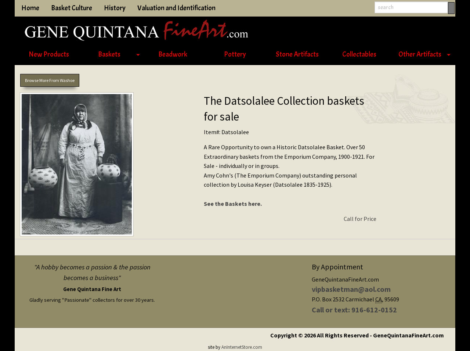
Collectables (359, 54)
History (115, 8)
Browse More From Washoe (50, 80)
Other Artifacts (419, 54)
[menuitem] (49, 54)
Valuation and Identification (176, 8)
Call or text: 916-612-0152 (354, 309)
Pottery (235, 54)
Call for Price (360, 218)
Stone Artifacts (297, 54)
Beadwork (172, 54)
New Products (49, 54)
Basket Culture (71, 8)
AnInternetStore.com (241, 347)
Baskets (109, 54)
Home (30, 8)
